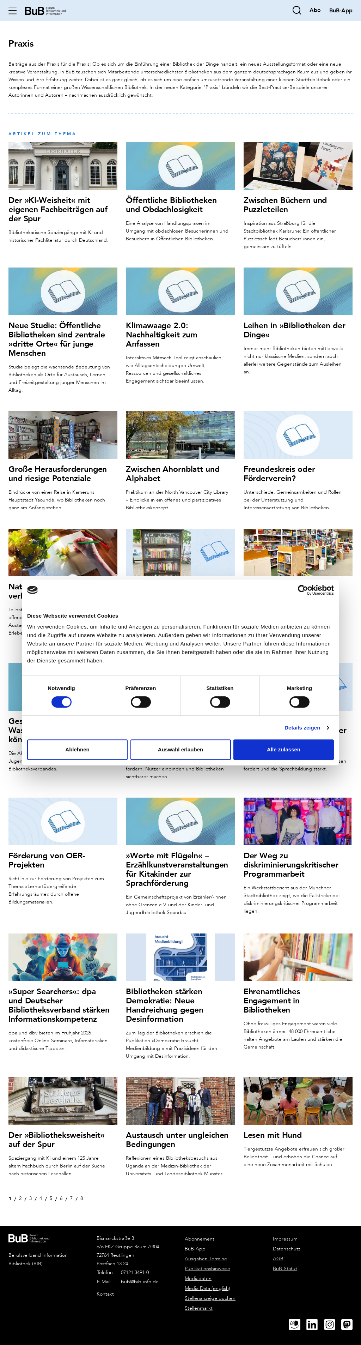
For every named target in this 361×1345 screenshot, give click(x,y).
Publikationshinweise (207, 1266)
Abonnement (199, 1236)
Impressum (285, 1236)
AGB (278, 1256)
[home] (45, 10)
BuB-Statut (285, 1266)
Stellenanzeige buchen (210, 1295)
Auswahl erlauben (180, 749)
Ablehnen (77, 749)
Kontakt (105, 1291)
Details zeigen (302, 728)
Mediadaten (198, 1276)
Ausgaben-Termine (206, 1256)
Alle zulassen (283, 749)
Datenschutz (286, 1246)
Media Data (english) (207, 1286)
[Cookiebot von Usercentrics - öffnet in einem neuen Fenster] (303, 590)
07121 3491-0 (135, 1270)
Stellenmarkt (199, 1305)
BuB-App (195, 1246)
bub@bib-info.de (140, 1279)
